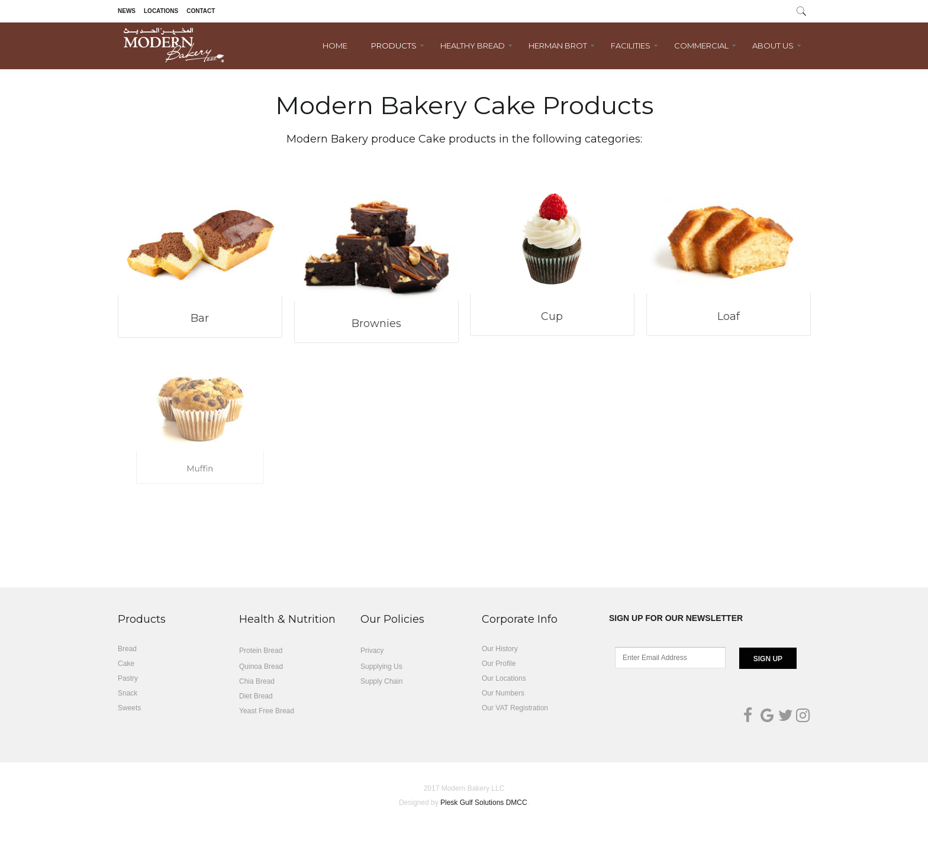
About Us (773, 45)
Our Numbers (503, 693)
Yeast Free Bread (266, 711)
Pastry (128, 678)
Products (394, 45)
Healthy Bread (472, 45)
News (127, 11)
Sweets (129, 708)
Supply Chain (381, 681)
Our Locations (504, 678)
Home (335, 45)
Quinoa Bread (261, 666)
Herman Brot (558, 45)
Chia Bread (257, 681)
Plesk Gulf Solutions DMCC (483, 802)
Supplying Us (381, 666)
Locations (161, 11)
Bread (127, 649)
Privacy (372, 650)
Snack (127, 693)
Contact (200, 11)
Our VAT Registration (515, 708)
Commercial (701, 45)
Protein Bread (260, 650)
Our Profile (498, 663)
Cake (126, 663)
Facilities (630, 45)
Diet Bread (256, 696)
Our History (500, 649)
